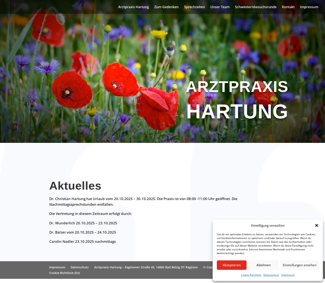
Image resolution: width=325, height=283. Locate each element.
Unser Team (220, 7)
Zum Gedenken (166, 7)
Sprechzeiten (194, 7)
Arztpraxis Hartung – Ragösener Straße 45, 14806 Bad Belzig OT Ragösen (146, 267)
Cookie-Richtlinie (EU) (64, 273)
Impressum (288, 275)
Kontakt (288, 7)
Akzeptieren (232, 265)
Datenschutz (271, 275)
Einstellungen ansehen (299, 265)
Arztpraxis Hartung (133, 7)
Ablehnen (263, 265)
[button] (317, 225)
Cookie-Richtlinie (251, 275)
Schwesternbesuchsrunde (256, 7)
